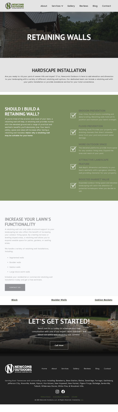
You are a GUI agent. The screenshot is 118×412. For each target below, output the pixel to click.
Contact (106, 5)
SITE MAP (74, 396)
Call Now (59, 345)
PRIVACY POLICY (46, 396)
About (44, 5)
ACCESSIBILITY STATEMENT (61, 396)
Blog (95, 5)
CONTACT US (15, 294)
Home (44, 368)
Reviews (83, 5)
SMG (81, 400)
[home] (14, 5)
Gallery (71, 5)
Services (65, 368)
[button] (57, 6)
